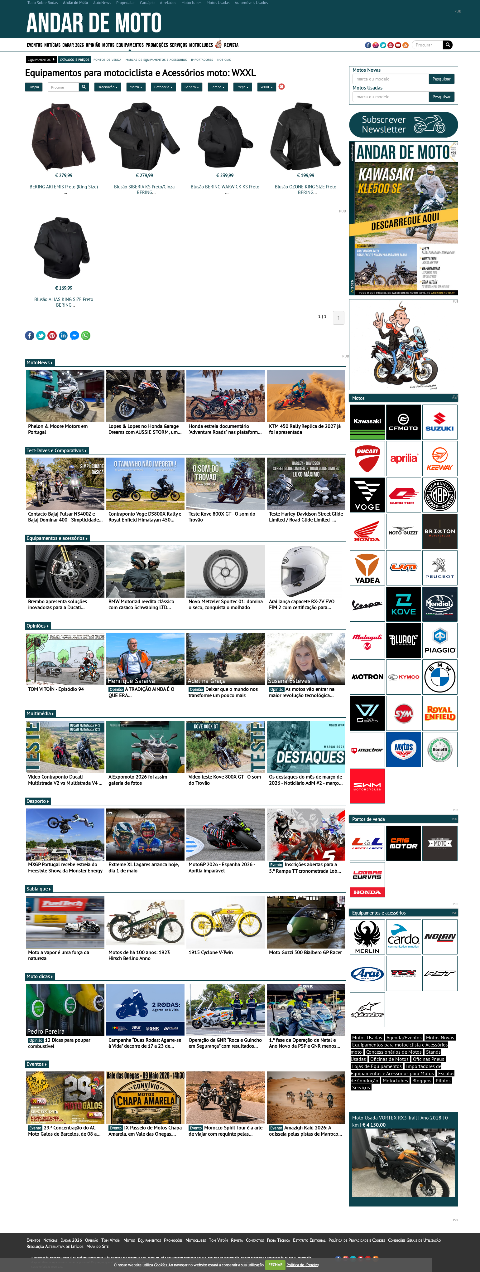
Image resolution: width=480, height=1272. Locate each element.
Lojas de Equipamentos (377, 1066)
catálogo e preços (74, 59)
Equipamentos (130, 44)
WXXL (267, 87)
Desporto (38, 801)
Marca (136, 87)
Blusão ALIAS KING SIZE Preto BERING (63, 302)
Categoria (163, 87)
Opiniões (37, 626)
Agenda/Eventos (404, 1037)
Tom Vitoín (110, 1240)
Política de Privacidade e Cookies (357, 1240)
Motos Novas (440, 1037)
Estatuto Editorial (309, 1240)
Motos (108, 44)
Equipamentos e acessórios (57, 538)
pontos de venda (107, 59)
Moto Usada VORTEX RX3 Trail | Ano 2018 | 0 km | (403, 1155)
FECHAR (275, 1264)
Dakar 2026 (73, 44)
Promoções (157, 44)
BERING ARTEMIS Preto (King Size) (64, 187)
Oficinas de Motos (389, 1059)
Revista (231, 44)
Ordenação (108, 87)
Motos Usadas (367, 1037)
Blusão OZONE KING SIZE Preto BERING (305, 189)
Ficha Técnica (278, 1240)
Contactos (255, 1240)
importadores (202, 59)
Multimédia (40, 713)
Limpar (33, 87)
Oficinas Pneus (428, 1059)
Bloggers (421, 1080)
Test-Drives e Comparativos (56, 450)
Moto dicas (40, 976)
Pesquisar (442, 79)
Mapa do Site (97, 1246)
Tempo (218, 87)
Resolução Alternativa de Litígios (54, 1246)
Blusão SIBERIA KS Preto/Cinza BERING (144, 189)
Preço (243, 87)
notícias (224, 59)
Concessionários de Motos (394, 1052)
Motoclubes (201, 44)
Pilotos (443, 1080)
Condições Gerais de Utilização (414, 1240)
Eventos (34, 44)
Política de (302, 1264)
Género (192, 87)
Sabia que (38, 889)
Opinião (93, 44)
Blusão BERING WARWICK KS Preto (225, 187)
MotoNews (39, 362)
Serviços (178, 44)
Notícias (52, 44)
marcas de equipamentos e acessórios (156, 59)
